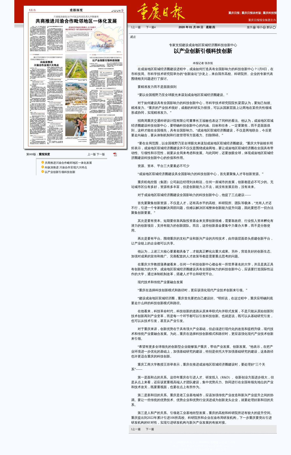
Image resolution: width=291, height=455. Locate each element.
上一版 (92, 154)
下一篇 (151, 27)
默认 (271, 27)
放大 (251, 27)
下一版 (101, 154)
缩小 (261, 27)
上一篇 (136, 27)
